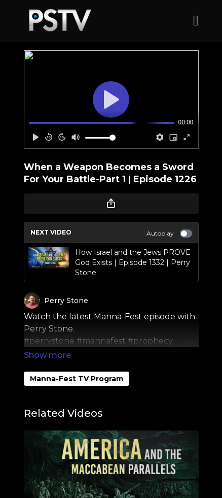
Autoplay (169, 233)
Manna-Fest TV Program (76, 364)
